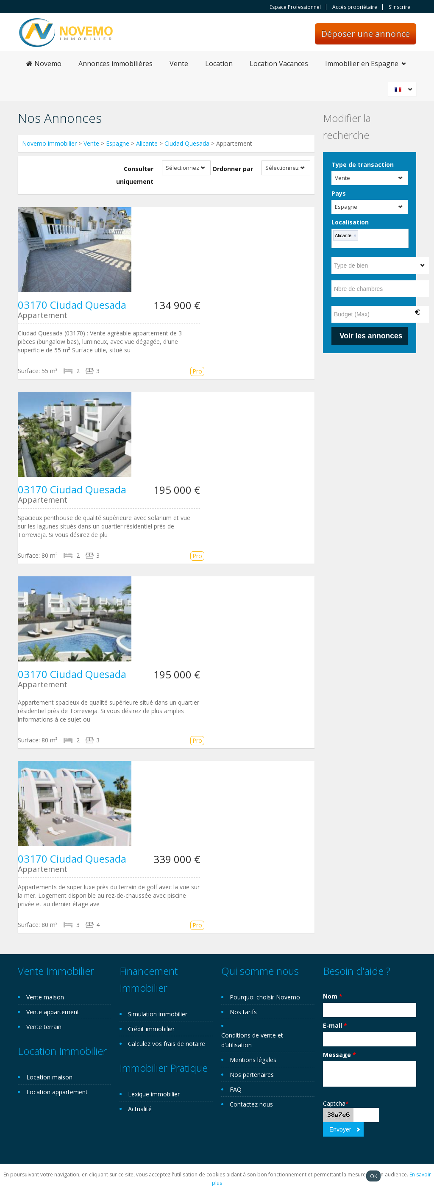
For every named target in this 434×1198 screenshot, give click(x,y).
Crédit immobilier (151, 1029)
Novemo (43, 63)
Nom (332, 996)
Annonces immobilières (115, 63)
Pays (338, 193)
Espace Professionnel (295, 7)
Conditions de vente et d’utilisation (252, 1040)
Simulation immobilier (157, 1014)
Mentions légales (253, 1060)
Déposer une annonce (365, 33)
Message (339, 1055)
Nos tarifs (243, 1012)
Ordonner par (232, 169)
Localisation (350, 222)
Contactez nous (251, 1104)
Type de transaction (362, 164)
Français (403, 89)
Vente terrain (43, 1027)
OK (373, 1176)
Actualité (140, 1109)
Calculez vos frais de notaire (166, 1044)
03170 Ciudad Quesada (72, 305)
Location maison (49, 1077)
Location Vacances (279, 63)
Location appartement (57, 1092)
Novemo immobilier (49, 143)
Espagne (117, 143)
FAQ (236, 1089)
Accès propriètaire (354, 7)
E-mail (335, 1025)
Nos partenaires (252, 1075)
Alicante (147, 143)
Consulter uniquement (134, 175)
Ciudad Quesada (186, 143)
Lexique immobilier (154, 1094)
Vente (179, 63)
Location (219, 63)
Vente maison (45, 997)
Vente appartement (52, 1012)
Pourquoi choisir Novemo (265, 997)
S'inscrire (399, 7)
